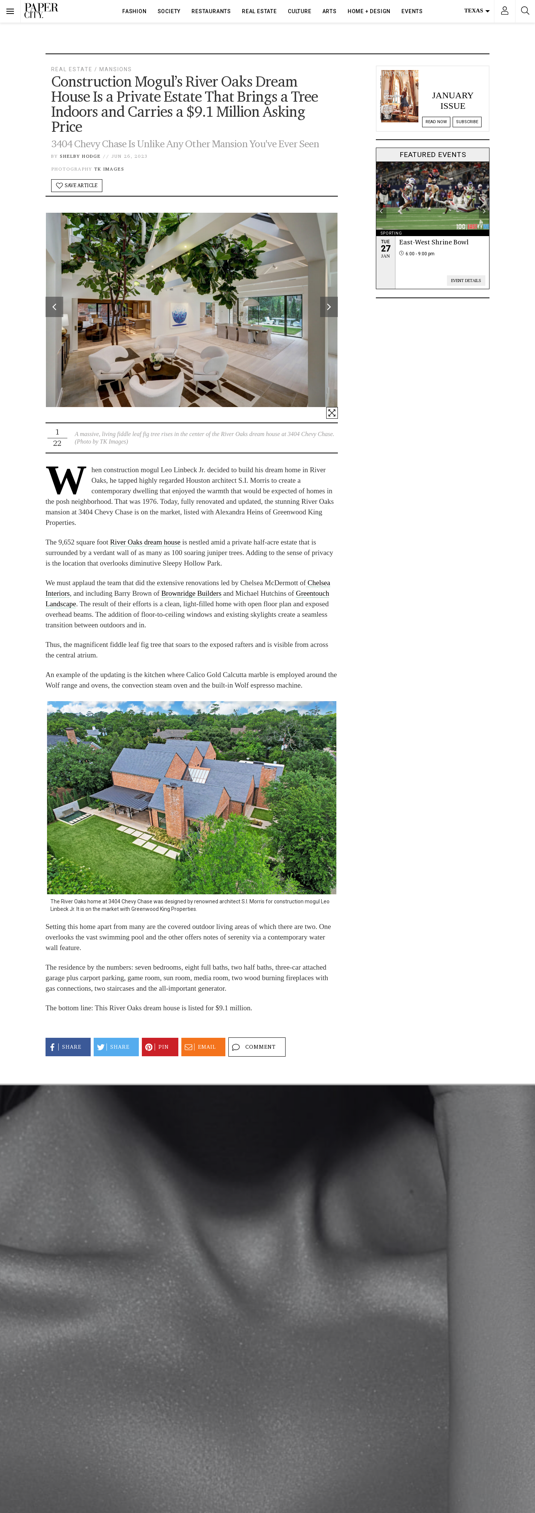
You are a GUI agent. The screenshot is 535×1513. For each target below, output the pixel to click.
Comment (253, 1047)
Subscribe (467, 121)
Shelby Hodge (80, 156)
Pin (156, 1047)
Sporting (392, 233)
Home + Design (369, 11)
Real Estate (259, 11)
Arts (329, 11)
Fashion (134, 11)
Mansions (115, 69)
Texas (477, 11)
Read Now (436, 121)
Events (412, 11)
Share (64, 1047)
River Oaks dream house (145, 542)
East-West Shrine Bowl (433, 242)
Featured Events (433, 154)
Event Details (466, 280)
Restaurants (211, 11)
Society (169, 11)
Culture (300, 11)
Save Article (76, 185)
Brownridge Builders (191, 593)
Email (199, 1047)
